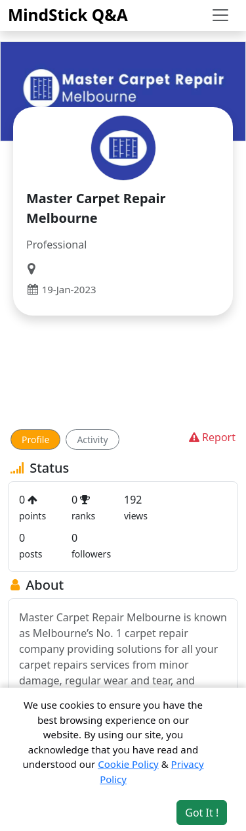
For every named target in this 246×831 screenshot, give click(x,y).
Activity (92, 439)
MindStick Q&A (68, 15)
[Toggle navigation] (220, 15)
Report (211, 437)
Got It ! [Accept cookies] (201, 812)
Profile (35, 439)
